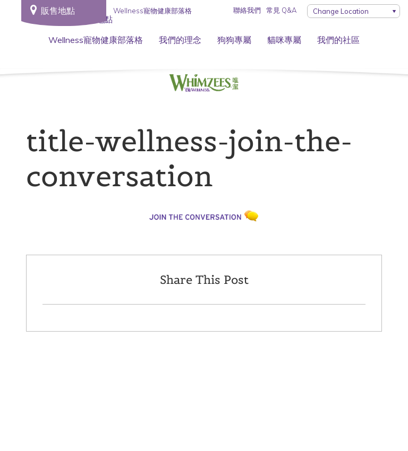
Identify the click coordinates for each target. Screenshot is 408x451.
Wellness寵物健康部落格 (95, 39)
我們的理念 (180, 39)
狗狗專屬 (234, 39)
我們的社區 (338, 39)
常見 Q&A (281, 10)
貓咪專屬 (284, 39)
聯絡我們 (247, 10)
